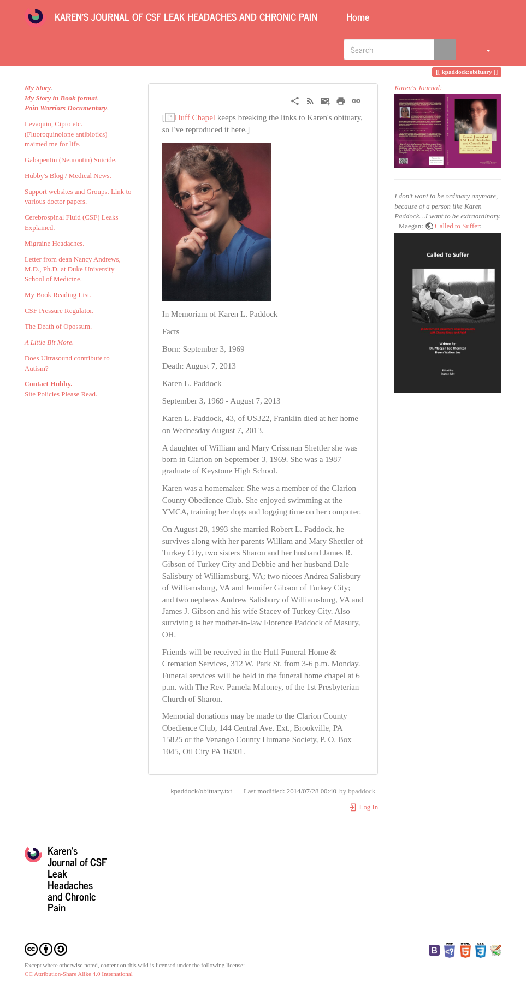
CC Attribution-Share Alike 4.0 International (79, 973)
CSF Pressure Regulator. (59, 311)
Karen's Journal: (418, 88)
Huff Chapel (195, 117)
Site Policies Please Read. (61, 394)
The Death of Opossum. (58, 326)
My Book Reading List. (58, 295)
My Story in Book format (61, 98)
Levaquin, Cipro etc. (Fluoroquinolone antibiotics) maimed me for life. (66, 134)
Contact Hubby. (48, 384)
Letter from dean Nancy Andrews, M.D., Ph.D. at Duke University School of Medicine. (73, 269)
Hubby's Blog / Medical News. (68, 176)
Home (356, 16)
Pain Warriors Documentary (66, 108)
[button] (481, 49)
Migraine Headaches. (55, 243)
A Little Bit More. (49, 342)
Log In (363, 807)
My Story (38, 88)
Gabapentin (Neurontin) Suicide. (71, 160)
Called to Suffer (457, 226)
